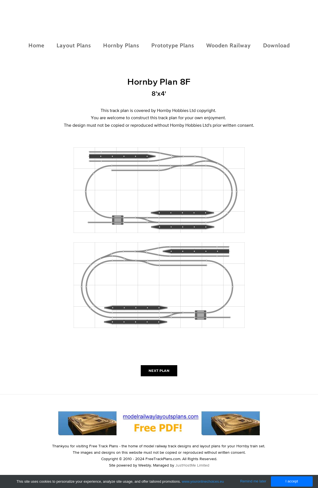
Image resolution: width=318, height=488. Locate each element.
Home (36, 45)
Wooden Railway (228, 45)
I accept (291, 481)
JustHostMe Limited (192, 465)
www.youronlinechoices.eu (203, 481)
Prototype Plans (172, 45)
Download (276, 45)
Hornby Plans (121, 45)
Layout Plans (74, 45)
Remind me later (253, 481)
